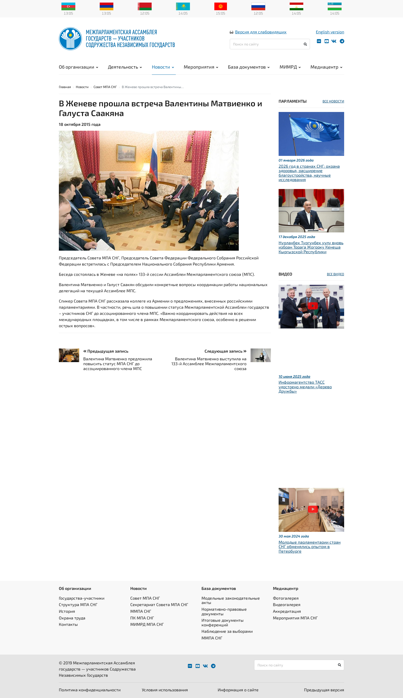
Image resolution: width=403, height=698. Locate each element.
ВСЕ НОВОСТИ (333, 101)
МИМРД (290, 67)
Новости (163, 67)
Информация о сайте (238, 689)
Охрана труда (72, 617)
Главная (65, 87)
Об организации (78, 67)
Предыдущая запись (105, 350)
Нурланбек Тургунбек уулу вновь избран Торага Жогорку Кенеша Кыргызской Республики (311, 247)
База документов (249, 67)
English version (330, 31)
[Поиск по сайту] (270, 44)
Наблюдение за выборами (227, 631)
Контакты (68, 624)
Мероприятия (201, 67)
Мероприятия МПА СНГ (295, 617)
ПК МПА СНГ (142, 617)
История (67, 611)
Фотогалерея (286, 598)
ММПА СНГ (140, 611)
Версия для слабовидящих (261, 31)
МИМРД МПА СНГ (147, 624)
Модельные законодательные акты (231, 600)
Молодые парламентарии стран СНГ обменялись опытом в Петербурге (310, 546)
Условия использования (165, 689)
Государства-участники (81, 598)
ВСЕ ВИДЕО (335, 274)
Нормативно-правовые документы (224, 611)
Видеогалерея (286, 604)
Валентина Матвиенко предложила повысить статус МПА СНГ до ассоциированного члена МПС (117, 363)
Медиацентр (326, 67)
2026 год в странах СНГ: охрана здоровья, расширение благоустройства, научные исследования (309, 173)
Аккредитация (287, 611)
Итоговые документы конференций (223, 622)
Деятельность (125, 67)
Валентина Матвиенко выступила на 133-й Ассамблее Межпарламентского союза (208, 363)
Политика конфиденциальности (90, 689)
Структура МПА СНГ (78, 604)
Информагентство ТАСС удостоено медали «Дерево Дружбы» (305, 386)
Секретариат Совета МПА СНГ (159, 604)
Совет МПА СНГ (105, 87)
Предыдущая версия (324, 689)
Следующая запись (225, 350)
